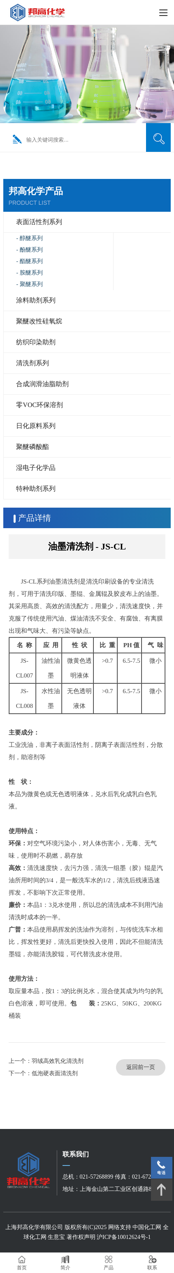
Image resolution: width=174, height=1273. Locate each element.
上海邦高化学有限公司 (34, 1227)
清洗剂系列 (32, 362)
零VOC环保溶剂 (39, 404)
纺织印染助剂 (36, 342)
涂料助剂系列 (36, 300)
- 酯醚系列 (29, 261)
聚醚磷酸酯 (32, 446)
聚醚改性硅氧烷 (39, 321)
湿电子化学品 (36, 467)
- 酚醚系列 (29, 250)
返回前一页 (140, 1067)
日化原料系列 (36, 425)
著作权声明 (82, 1237)
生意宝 (56, 1237)
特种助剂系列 (36, 488)
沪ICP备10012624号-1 (124, 1237)
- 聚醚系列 (29, 284)
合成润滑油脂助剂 (42, 383)
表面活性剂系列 (39, 221)
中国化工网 (146, 1227)
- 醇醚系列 (29, 238)
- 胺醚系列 (29, 273)
